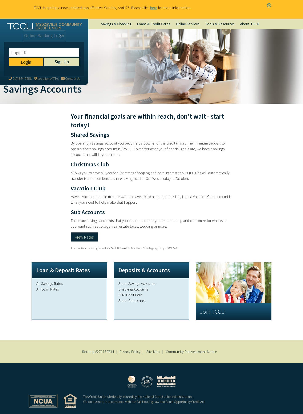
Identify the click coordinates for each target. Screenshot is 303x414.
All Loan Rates (47, 289)
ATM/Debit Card (130, 294)
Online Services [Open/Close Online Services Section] (187, 23)
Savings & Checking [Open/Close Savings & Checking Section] (116, 23)
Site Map (153, 351)
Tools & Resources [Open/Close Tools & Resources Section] (220, 23)
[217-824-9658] (20, 48)
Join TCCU (212, 311)
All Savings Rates (49, 283)
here (153, 7)
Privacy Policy (129, 351)
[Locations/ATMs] (46, 48)
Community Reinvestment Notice (191, 351)
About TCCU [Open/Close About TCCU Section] (249, 23)
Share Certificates (132, 300)
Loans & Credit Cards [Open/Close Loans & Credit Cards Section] (153, 23)
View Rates (84, 237)
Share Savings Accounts (136, 283)
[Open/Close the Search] (269, 24)
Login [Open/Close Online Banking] (44, 37)
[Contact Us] (70, 48)
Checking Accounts (133, 289)
